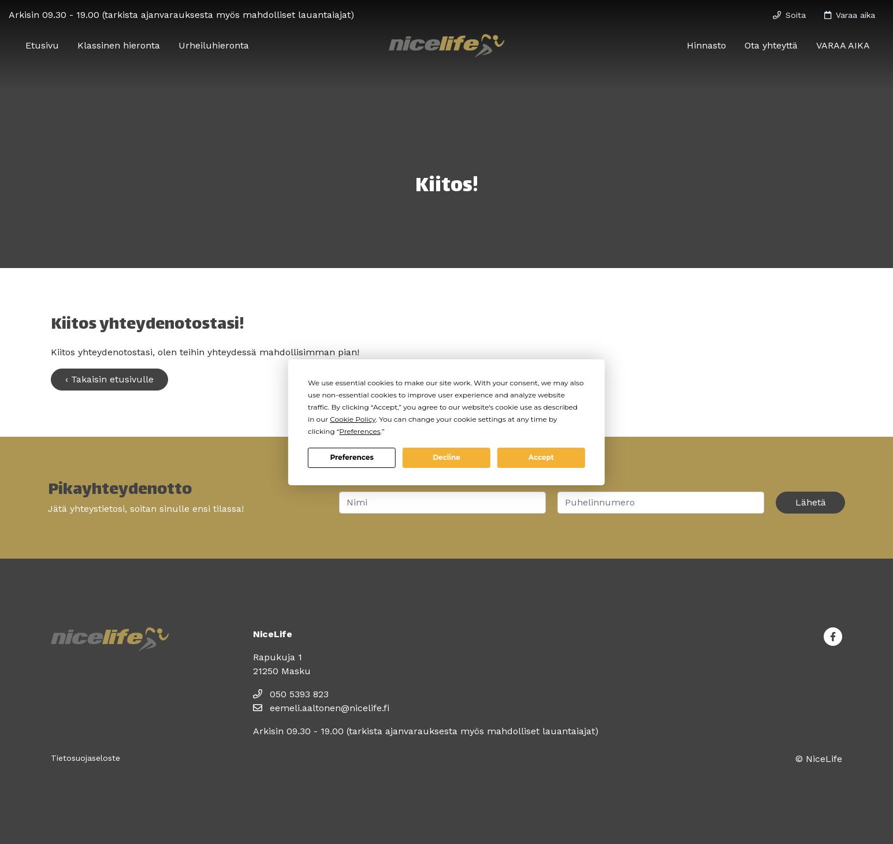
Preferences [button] (359, 431)
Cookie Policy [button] (352, 419)
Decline (446, 457)
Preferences (351, 457)
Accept (541, 457)
